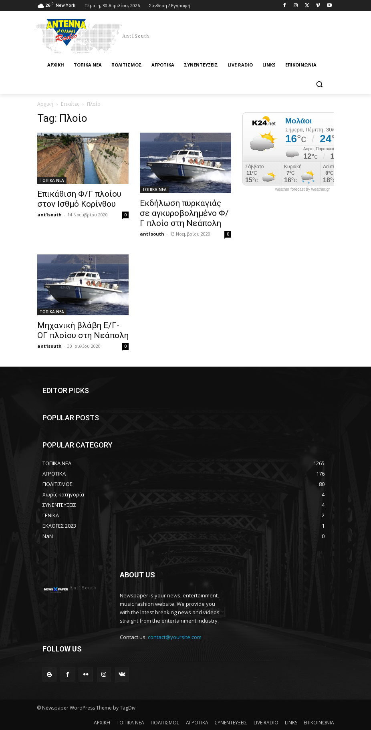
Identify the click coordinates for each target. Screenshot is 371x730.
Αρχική (45, 104)
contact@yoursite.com (175, 637)
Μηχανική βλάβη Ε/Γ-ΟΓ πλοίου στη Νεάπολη (83, 330)
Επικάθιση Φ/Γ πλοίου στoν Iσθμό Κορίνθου (79, 199)
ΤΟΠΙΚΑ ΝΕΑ (52, 180)
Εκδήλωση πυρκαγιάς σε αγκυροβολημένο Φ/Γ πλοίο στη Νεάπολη (184, 213)
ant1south (49, 215)
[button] (319, 84)
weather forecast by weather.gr (302, 190)
